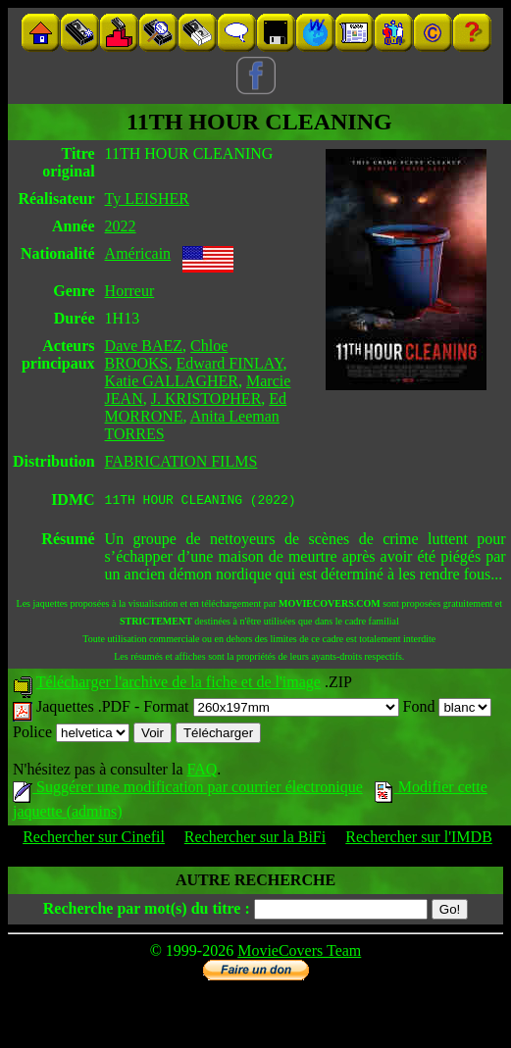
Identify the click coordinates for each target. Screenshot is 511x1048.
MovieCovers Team (299, 953)
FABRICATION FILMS (181, 461)
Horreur (130, 290)
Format (270, 709)
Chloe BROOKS (167, 354)
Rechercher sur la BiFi (255, 839)
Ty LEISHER (147, 198)
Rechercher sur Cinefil (94, 839)
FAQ (201, 772)
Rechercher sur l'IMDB (418, 839)
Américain (138, 253)
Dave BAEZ (144, 345)
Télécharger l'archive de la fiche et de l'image (178, 684)
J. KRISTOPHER (206, 398)
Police (71, 734)
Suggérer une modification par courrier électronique (188, 789)
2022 (120, 226)
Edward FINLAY (229, 363)
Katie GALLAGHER (171, 381)
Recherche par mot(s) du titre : (146, 911)
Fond (447, 709)
